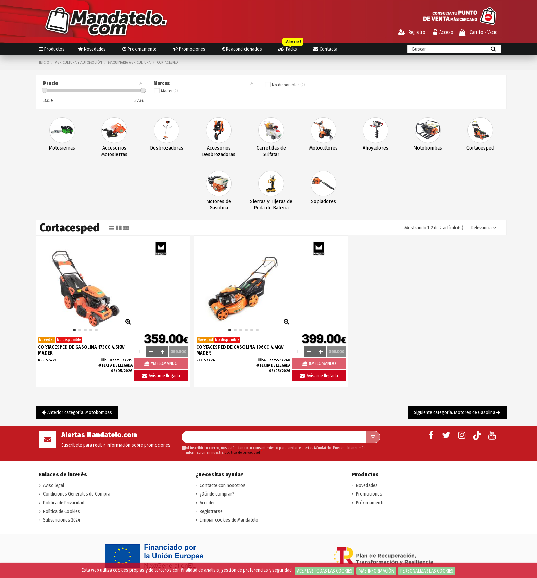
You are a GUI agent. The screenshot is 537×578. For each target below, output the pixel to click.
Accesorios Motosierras (114, 151)
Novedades (367, 485)
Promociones (369, 494)
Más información (376, 571)
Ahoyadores (375, 148)
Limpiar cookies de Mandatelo (229, 520)
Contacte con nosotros (223, 485)
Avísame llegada (160, 376)
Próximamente (370, 503)
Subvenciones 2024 (61, 520)
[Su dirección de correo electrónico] (274, 437)
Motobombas (428, 148)
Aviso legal (53, 485)
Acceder (207, 503)
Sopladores (323, 201)
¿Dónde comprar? (217, 494)
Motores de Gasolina (219, 204)
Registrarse (211, 511)
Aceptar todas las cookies (324, 571)
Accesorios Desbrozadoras (218, 151)
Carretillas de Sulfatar (271, 151)
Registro (411, 32)
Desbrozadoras (166, 148)
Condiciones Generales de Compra (76, 494)
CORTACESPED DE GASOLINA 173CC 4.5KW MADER (81, 350)
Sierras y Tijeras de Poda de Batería (271, 204)
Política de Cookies (61, 511)
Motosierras (62, 148)
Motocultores (323, 148)
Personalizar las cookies (426, 571)
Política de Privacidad (63, 503)
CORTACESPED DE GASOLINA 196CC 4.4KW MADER (240, 350)
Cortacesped (480, 148)
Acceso (443, 32)
